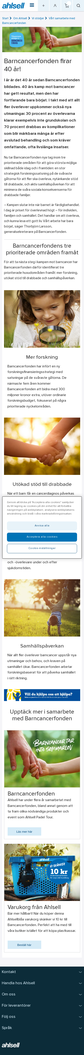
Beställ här (24, 945)
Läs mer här (24, 831)
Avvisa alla (42, 526)
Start (5, 18)
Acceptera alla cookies (42, 537)
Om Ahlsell (20, 18)
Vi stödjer (38, 18)
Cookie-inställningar (42, 548)
